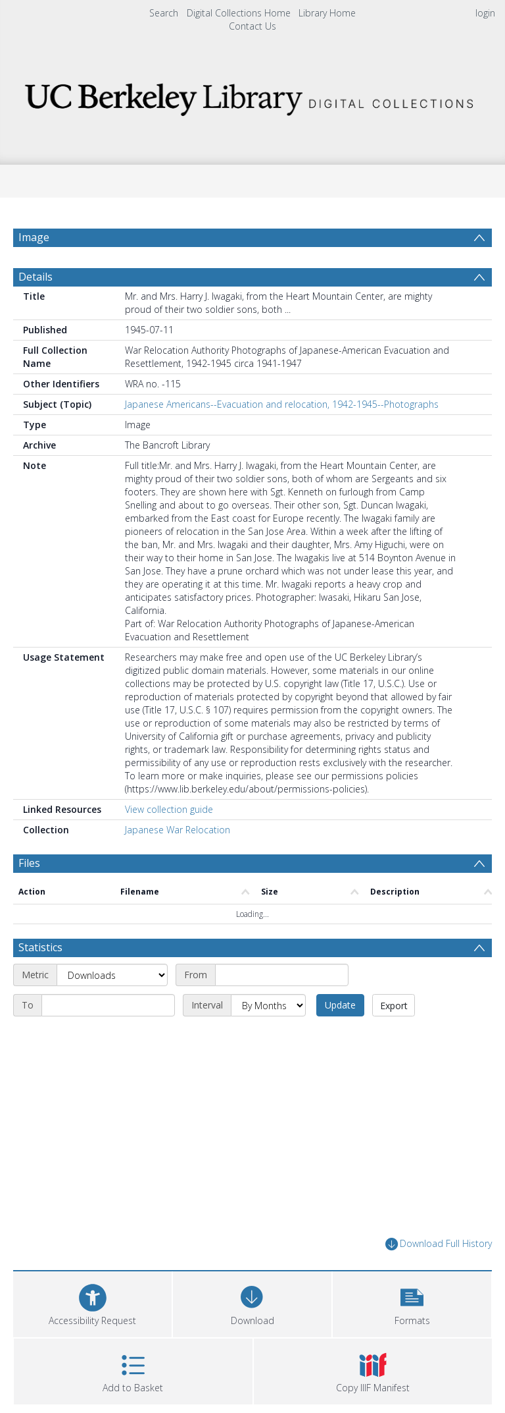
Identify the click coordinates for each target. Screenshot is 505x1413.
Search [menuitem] (163, 13)
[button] (412, 1302)
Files (29, 863)
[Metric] (112, 975)
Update (340, 1005)
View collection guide (169, 809)
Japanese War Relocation (177, 829)
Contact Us (252, 26)
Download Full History (438, 1244)
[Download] (252, 1302)
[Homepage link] (252, 95)
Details (35, 276)
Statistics (40, 947)
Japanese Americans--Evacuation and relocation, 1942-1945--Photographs (282, 404)
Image (33, 237)
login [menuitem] (485, 13)
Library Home (327, 13)
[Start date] (282, 975)
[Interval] (268, 1005)
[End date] (108, 1005)
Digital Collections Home (239, 13)
